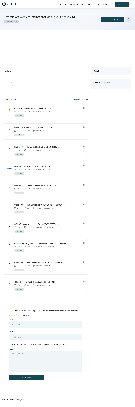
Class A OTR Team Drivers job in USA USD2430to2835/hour (39, 263)
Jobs (65, 4)
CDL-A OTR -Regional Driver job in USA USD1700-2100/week (40, 243)
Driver (19, 112)
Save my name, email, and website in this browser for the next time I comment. (39, 344)
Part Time (19, 115)
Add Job (122, 4)
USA (28, 112)
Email (11, 332)
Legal (89, 4)
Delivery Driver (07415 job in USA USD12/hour (34, 166)
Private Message (112, 19)
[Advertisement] (67, 46)
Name (11, 319)
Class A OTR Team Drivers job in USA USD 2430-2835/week (39, 205)
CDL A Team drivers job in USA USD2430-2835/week (36, 224)
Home (59, 4)
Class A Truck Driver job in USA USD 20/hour (33, 128)
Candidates (74, 4)
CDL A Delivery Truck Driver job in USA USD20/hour (36, 282)
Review (11, 349)
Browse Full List (81, 99)
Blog (81, 4)
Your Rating (25, 315)
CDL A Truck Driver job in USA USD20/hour (32, 108)
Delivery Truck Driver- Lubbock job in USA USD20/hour (37, 147)
